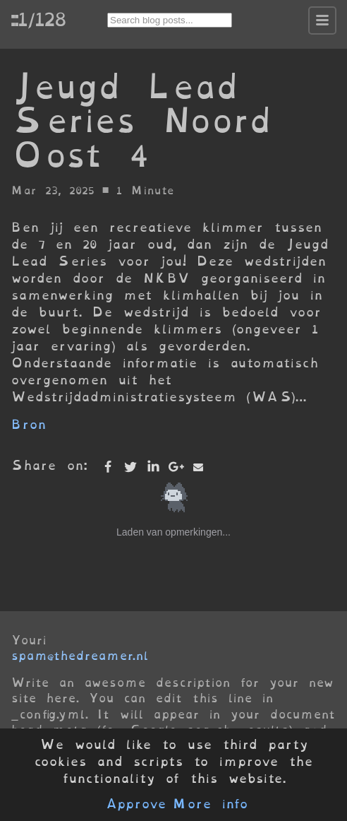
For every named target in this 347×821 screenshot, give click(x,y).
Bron (29, 424)
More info (210, 804)
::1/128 (38, 19)
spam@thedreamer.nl (80, 656)
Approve (135, 804)
